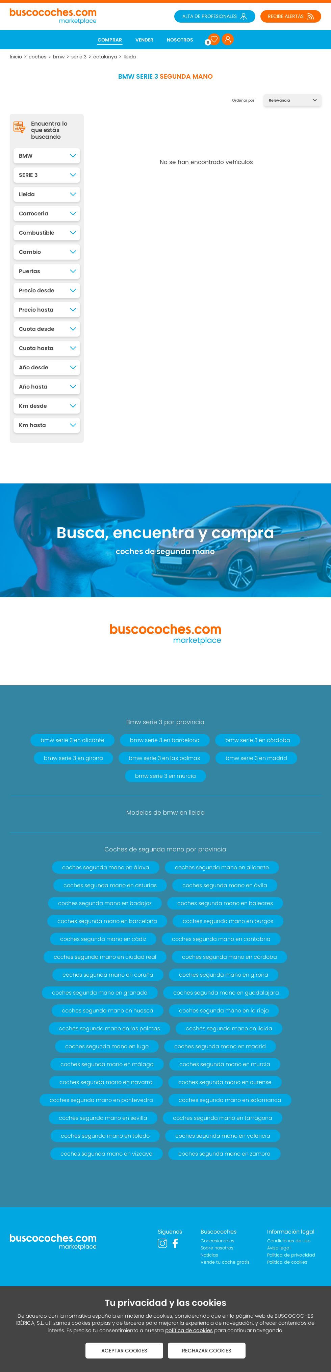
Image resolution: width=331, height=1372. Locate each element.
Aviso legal (278, 1248)
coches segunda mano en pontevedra (101, 1100)
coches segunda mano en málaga (107, 1064)
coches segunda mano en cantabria (221, 939)
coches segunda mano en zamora (224, 1154)
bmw (59, 56)
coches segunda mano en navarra (106, 1082)
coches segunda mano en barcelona (107, 921)
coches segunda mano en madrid (220, 1046)
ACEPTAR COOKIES (124, 1350)
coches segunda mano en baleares (225, 903)
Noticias (209, 1255)
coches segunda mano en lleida (229, 1028)
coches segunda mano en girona (223, 975)
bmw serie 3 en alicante (72, 740)
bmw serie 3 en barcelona (165, 740)
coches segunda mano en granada (100, 993)
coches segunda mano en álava (105, 867)
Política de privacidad (291, 1255)
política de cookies (189, 1330)
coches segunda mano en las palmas (109, 1028)
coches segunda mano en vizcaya (106, 1154)
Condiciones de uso (288, 1241)
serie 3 (78, 56)
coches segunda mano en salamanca (230, 1100)
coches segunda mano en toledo (105, 1136)
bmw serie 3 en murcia (165, 776)
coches (37, 56)
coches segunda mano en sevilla (103, 1118)
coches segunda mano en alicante (222, 867)
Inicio (16, 56)
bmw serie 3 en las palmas (164, 758)
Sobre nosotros (217, 1248)
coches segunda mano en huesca (107, 1010)
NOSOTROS (180, 39)
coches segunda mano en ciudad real (105, 957)
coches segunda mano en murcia (224, 1064)
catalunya (105, 56)
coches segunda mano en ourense (225, 1082)
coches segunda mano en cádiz (103, 939)
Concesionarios (217, 1241)
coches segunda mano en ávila (224, 885)
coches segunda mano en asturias (110, 885)
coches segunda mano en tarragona (222, 1118)
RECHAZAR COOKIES (206, 1350)
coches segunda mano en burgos (228, 921)
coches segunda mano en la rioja (224, 1010)
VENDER (144, 39)
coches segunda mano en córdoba (229, 957)
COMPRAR (110, 39)
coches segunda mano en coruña (107, 975)
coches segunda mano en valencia (222, 1136)
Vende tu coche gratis (225, 1262)
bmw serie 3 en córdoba (257, 740)
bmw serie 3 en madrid (256, 758)
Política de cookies (287, 1262)
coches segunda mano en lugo (107, 1046)
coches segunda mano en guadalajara (226, 993)
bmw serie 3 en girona (73, 758)
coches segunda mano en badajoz (105, 903)
